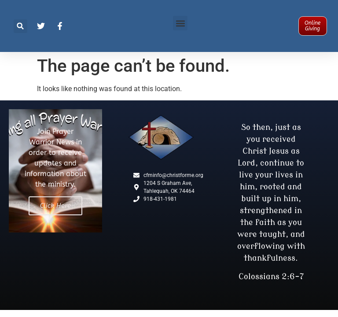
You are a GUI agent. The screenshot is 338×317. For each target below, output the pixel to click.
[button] (20, 26)
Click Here (55, 206)
